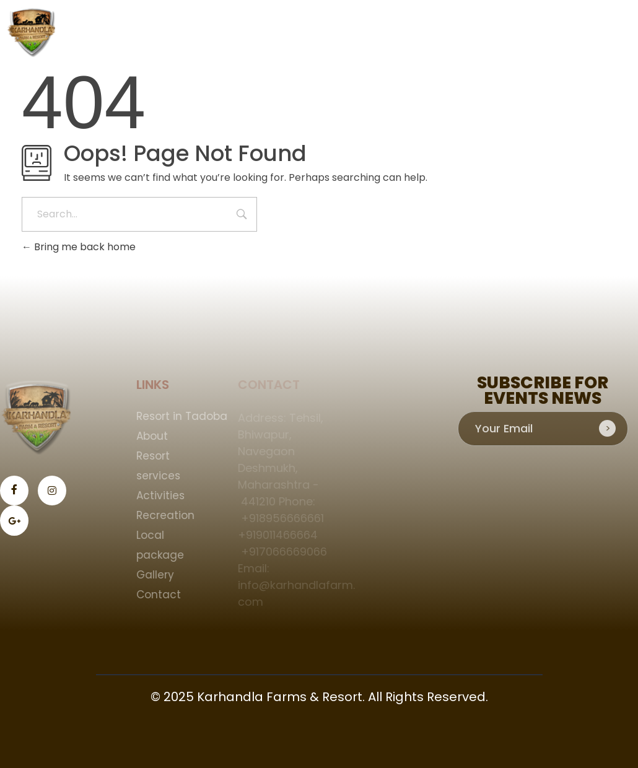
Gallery (159, 574)
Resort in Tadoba (185, 416)
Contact (162, 594)
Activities (164, 495)
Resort (156, 455)
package (164, 555)
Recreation (169, 515)
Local (154, 535)
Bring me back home (79, 247)
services (162, 475)
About (156, 436)
